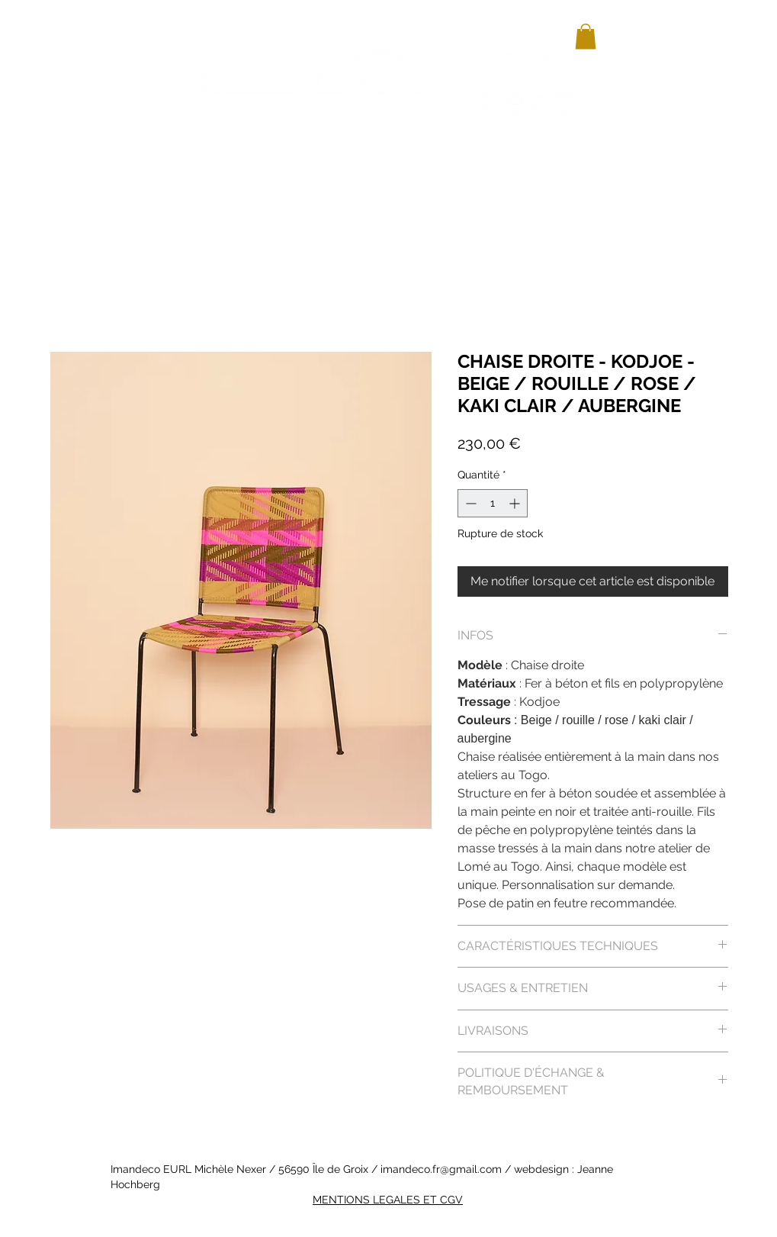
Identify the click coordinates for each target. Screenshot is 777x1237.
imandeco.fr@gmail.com (441, 1169)
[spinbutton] (492, 503)
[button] (585, 36)
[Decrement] (469, 503)
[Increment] (515, 503)
